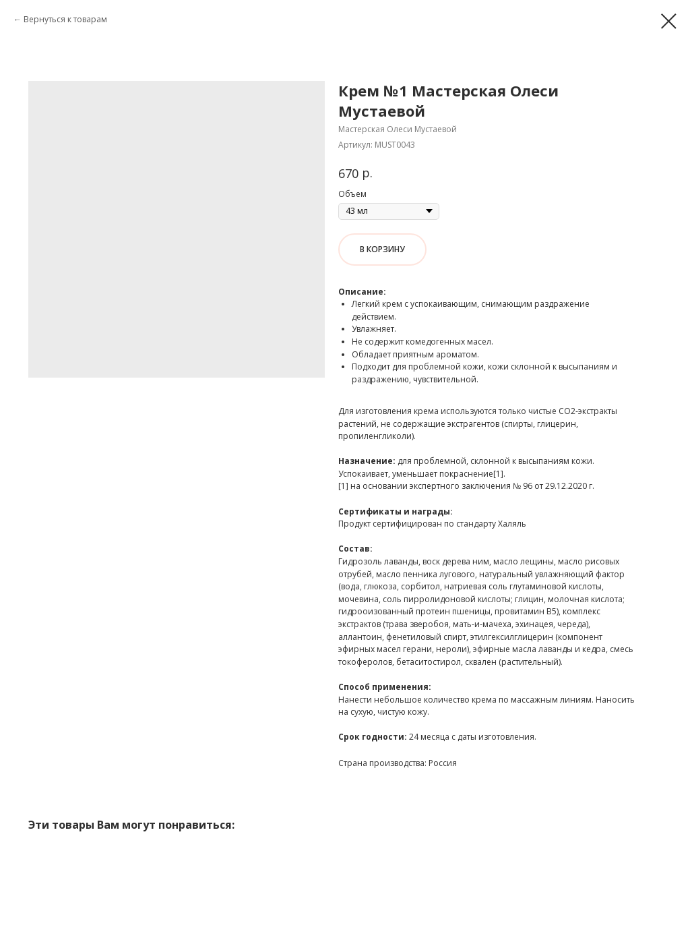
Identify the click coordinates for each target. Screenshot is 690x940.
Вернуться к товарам (65, 19)
